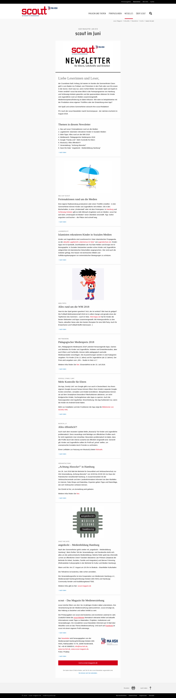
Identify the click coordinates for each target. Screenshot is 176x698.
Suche (152, 2)
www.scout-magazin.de (88, 663)
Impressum (143, 695)
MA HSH (145, 2)
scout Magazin (117, 21)
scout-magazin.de (84, 586)
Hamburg (110, 209)
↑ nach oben (62, 152)
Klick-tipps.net (95, 317)
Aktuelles (127, 21)
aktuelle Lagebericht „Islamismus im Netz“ (79, 242)
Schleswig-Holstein (65, 212)
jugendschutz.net (104, 242)
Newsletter (136, 2)
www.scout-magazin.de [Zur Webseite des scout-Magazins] (79, 649)
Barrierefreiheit (121, 695)
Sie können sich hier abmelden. (88, 673)
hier (78, 364)
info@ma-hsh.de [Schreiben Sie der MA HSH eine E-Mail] (81, 646)
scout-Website (79, 617)
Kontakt (151, 695)
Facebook (109, 626)
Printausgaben (126, 2)
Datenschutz (133, 695)
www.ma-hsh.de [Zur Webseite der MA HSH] (64, 649)
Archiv (142, 21)
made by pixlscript (49, 695)
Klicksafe (99, 449)
